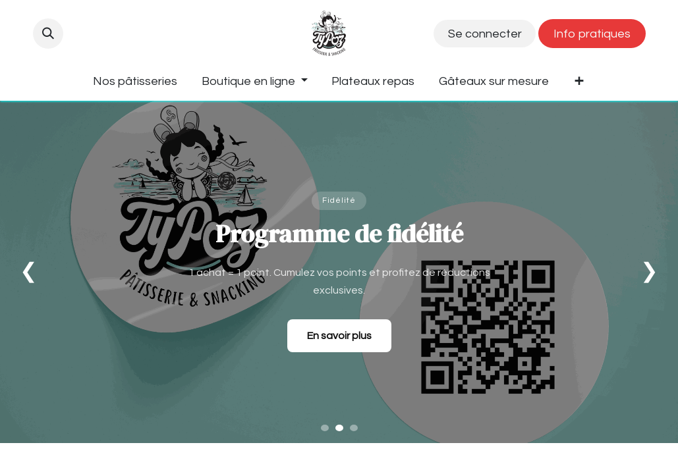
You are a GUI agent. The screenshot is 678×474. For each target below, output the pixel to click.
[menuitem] (135, 81)
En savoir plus (339, 335)
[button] (48, 33)
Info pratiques (592, 34)
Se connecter (485, 34)
